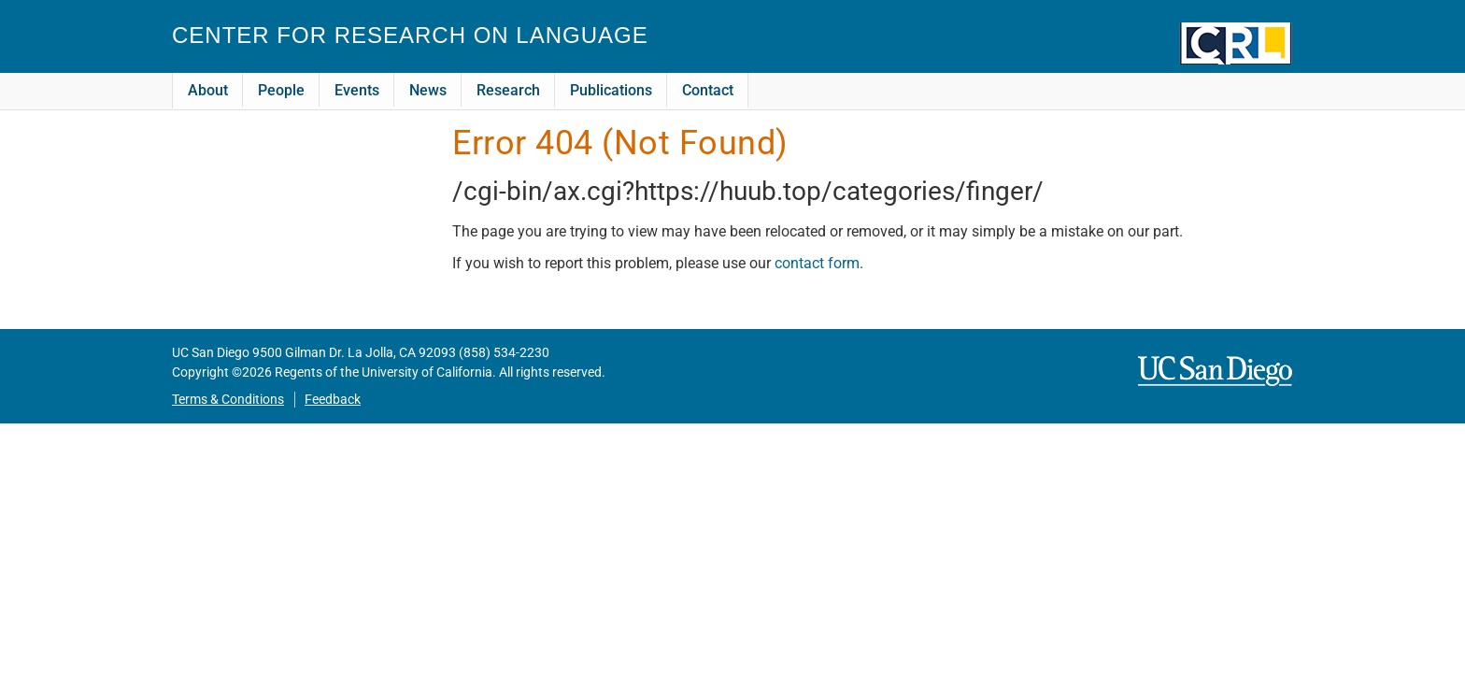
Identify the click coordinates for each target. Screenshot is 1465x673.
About (208, 90)
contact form (817, 263)
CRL (1236, 43)
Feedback (333, 400)
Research (508, 90)
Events (356, 90)
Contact (707, 90)
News (428, 90)
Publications (611, 90)
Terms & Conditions (228, 400)
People (281, 90)
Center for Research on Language (410, 35)
